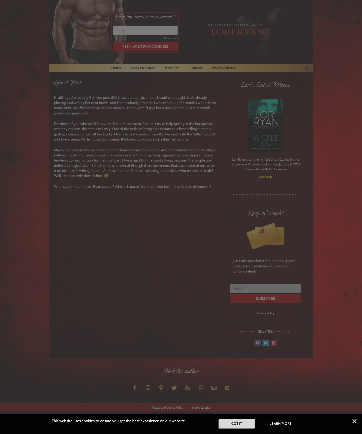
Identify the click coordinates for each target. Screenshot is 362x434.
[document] (181, 217)
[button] (354, 422)
